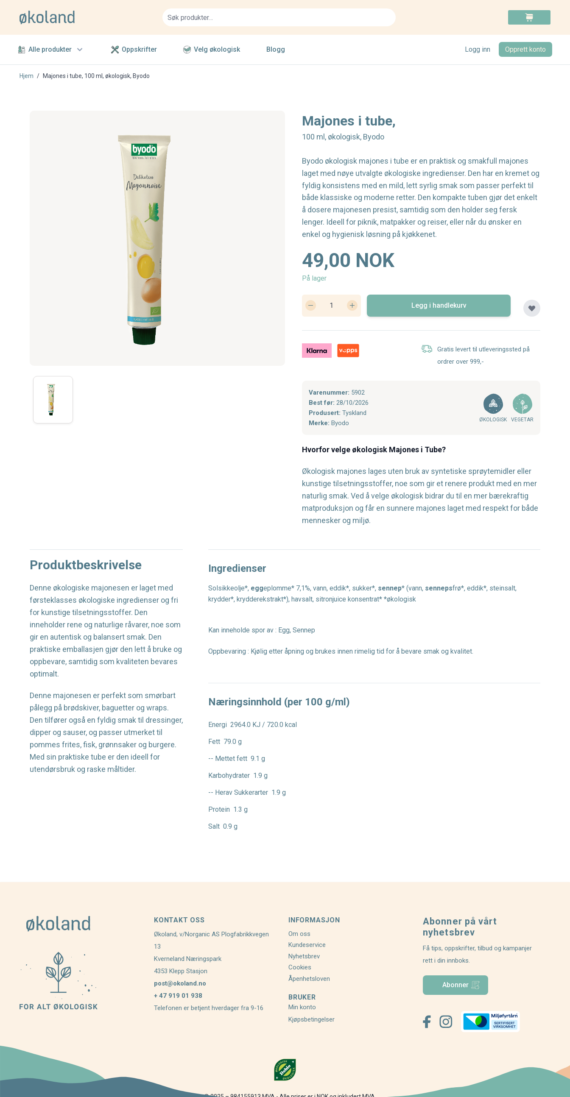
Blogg (275, 49)
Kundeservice (307, 945)
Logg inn (477, 49)
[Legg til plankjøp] (531, 308)
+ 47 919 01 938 (178, 996)
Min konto (302, 1007)
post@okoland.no (180, 983)
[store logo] (86, 17)
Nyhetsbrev (304, 956)
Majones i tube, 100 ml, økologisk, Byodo (96, 75)
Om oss (299, 934)
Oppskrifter (134, 49)
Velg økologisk (211, 49)
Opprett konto (525, 49)
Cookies (299, 967)
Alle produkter (51, 50)
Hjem (27, 75)
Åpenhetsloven (309, 979)
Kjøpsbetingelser (311, 1019)
